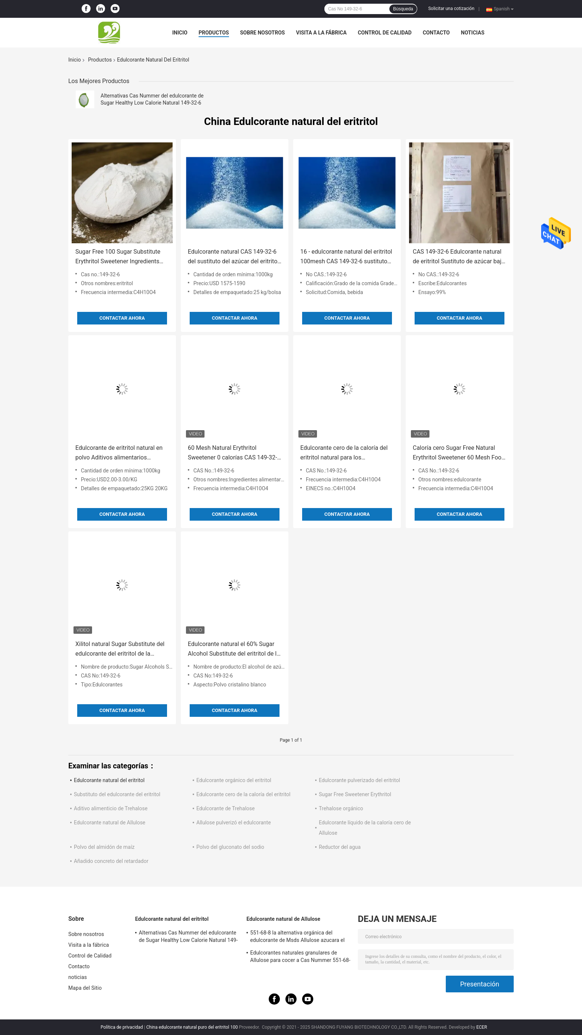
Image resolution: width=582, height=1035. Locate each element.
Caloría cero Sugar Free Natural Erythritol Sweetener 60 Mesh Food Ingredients (459, 453)
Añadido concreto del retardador (111, 861)
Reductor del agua (340, 847)
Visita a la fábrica (321, 33)
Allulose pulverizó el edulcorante (233, 822)
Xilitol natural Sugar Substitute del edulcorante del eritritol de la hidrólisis (119, 649)
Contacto (436, 33)
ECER (481, 1027)
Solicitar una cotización (451, 8)
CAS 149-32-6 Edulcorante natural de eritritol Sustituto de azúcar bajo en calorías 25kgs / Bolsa (459, 257)
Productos (214, 33)
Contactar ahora (122, 318)
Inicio (179, 33)
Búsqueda (403, 8)
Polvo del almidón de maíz (104, 847)
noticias (472, 33)
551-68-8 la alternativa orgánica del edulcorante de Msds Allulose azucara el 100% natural (297, 937)
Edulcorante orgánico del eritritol (233, 780)
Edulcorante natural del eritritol (109, 780)
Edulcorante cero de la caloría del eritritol (243, 794)
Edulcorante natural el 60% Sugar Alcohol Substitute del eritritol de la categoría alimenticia (234, 649)
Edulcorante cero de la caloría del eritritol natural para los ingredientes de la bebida (344, 453)
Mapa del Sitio (85, 988)
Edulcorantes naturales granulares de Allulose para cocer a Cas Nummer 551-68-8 (300, 957)
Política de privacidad (122, 1027)
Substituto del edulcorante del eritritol (117, 794)
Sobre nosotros (262, 33)
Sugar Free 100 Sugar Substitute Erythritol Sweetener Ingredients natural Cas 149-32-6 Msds (117, 257)
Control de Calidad (385, 33)
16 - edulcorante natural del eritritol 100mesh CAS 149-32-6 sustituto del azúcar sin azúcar (346, 257)
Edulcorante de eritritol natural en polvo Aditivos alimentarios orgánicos (119, 453)
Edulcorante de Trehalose (225, 808)
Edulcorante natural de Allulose (110, 822)
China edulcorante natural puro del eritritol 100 (192, 1027)
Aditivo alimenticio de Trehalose (110, 808)
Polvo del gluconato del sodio (230, 847)
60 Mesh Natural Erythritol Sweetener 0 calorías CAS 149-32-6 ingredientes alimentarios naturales (234, 453)
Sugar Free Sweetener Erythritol (355, 794)
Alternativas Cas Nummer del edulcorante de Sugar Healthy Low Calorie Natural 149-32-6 (188, 937)
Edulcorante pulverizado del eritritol (359, 780)
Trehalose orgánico (341, 808)
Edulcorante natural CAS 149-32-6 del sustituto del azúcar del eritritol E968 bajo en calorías (233, 257)
